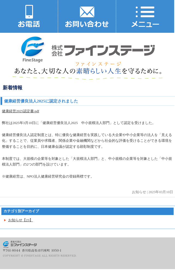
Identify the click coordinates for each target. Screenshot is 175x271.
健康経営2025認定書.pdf (20, 111)
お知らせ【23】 (20, 220)
